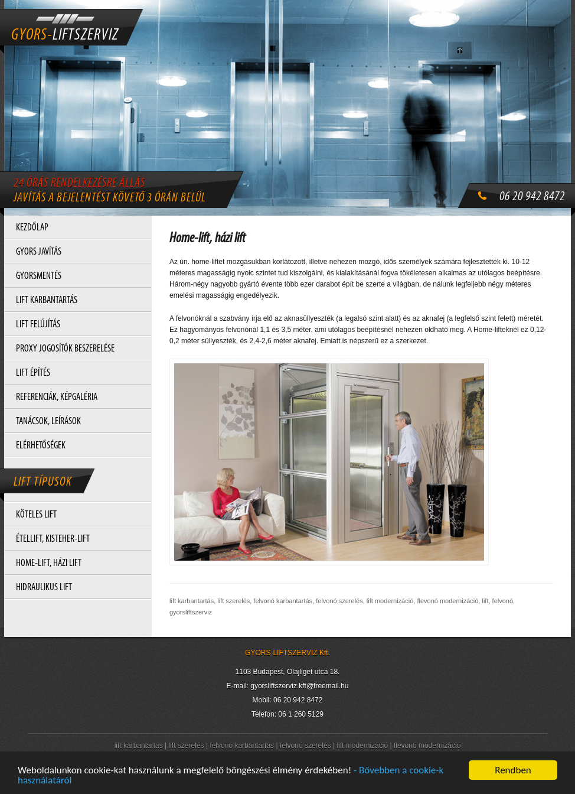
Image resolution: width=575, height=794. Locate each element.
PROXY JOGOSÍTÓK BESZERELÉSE (65, 349)
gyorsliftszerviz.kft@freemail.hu (299, 686)
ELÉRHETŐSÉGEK (41, 446)
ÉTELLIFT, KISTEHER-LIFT (53, 539)
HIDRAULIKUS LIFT (44, 588)
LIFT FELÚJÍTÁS (38, 325)
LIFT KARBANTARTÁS (46, 300)
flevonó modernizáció (427, 745)
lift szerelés (186, 745)
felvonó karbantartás (242, 745)
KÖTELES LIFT (36, 515)
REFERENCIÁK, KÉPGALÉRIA (56, 397)
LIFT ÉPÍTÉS (33, 373)
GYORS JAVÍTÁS (38, 252)
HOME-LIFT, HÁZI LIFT (48, 563)
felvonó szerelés (305, 745)
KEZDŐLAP (32, 228)
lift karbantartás (139, 745)
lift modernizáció (362, 745)
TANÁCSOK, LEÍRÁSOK (48, 421)
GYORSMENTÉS (38, 276)
